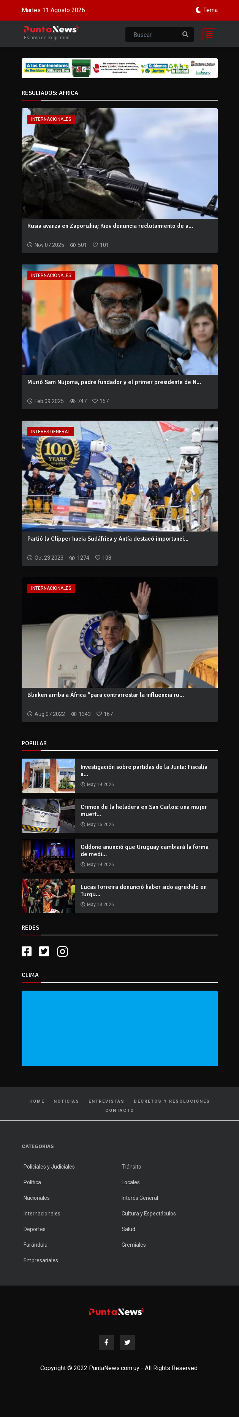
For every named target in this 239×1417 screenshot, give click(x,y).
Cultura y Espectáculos (149, 1213)
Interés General (50, 431)
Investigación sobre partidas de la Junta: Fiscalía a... (144, 770)
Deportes (35, 1229)
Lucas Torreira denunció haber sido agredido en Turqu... (144, 890)
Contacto (119, 1110)
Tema (210, 10)
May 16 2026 (100, 824)
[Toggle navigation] (207, 33)
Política (32, 1182)
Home (36, 1101)
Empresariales (41, 1260)
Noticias (66, 1101)
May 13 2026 (100, 904)
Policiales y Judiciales (49, 1167)
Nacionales (37, 1198)
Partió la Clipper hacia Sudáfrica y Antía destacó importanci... (107, 539)
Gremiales (134, 1245)
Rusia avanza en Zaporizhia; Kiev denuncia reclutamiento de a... (110, 226)
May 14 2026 (100, 784)
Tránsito (131, 1167)
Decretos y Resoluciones (172, 1101)
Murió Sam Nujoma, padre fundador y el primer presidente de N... (114, 382)
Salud (128, 1229)
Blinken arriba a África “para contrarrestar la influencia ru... (105, 695)
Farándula (35, 1245)
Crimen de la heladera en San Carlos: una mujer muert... (144, 810)
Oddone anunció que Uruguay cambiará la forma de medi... (145, 850)
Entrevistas (107, 1101)
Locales (131, 1182)
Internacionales (51, 119)
